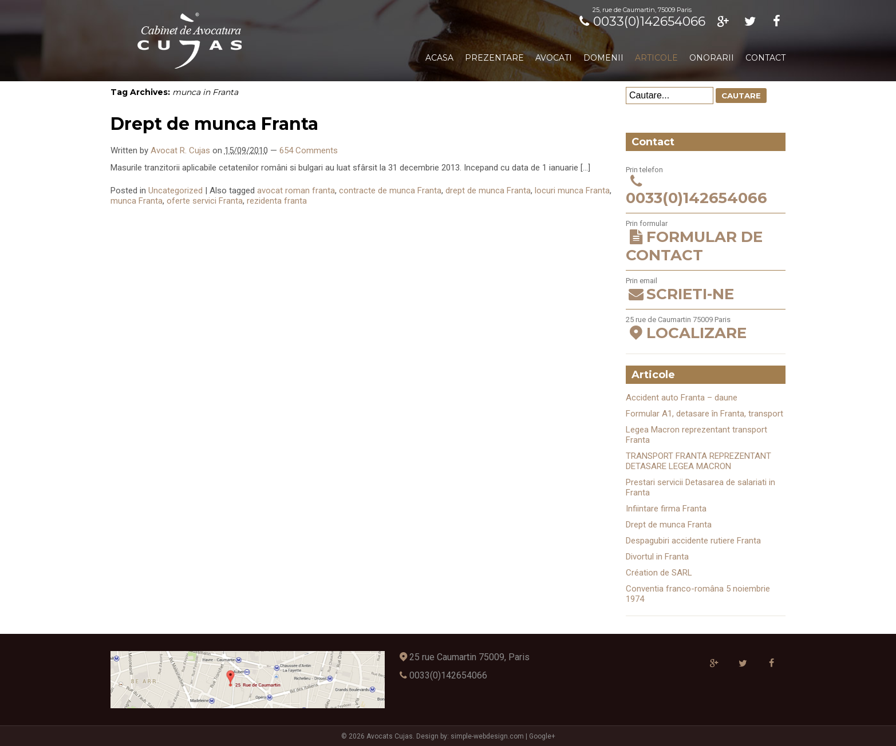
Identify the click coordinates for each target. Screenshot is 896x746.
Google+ (542, 736)
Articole (656, 58)
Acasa (439, 58)
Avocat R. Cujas (180, 150)
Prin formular (706, 241)
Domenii (603, 58)
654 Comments (308, 150)
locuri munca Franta (572, 190)
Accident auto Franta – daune (681, 397)
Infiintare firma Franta (666, 508)
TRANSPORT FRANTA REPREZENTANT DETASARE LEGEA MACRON (698, 461)
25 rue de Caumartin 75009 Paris (706, 328)
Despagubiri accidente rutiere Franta (693, 540)
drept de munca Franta (488, 190)
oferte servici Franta (205, 201)
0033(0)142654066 (640, 21)
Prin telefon (706, 186)
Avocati (553, 58)
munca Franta (136, 201)
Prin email (706, 289)
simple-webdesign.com (487, 736)
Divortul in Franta (657, 556)
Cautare (741, 95)
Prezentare (494, 58)
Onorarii (711, 58)
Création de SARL (659, 573)
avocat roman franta (296, 190)
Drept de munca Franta (214, 123)
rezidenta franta (277, 201)
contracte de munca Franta (390, 190)
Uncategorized (175, 190)
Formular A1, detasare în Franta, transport (704, 413)
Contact (765, 58)
